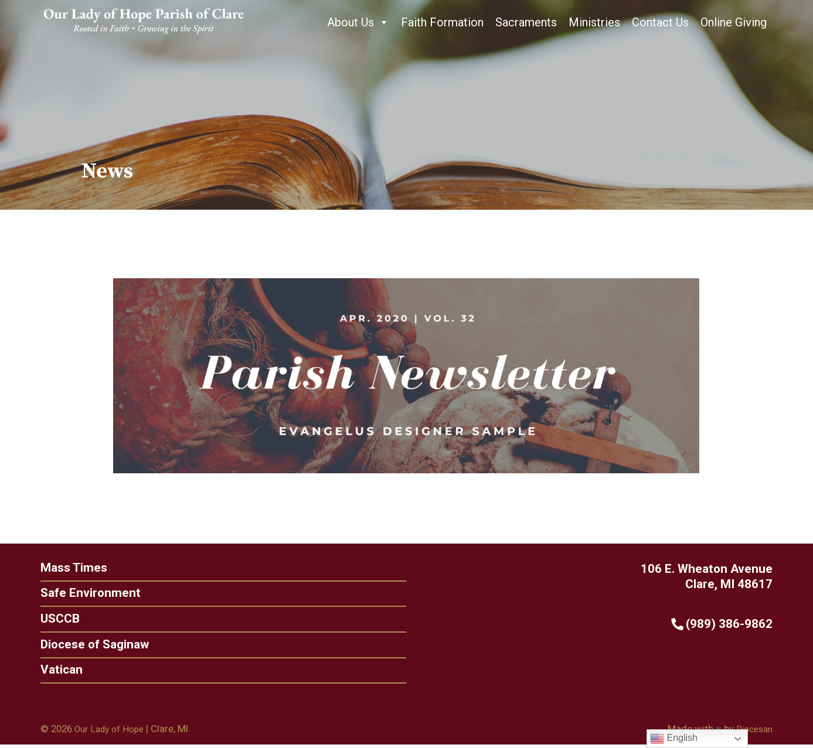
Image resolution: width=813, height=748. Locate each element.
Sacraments (526, 22)
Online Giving (733, 22)
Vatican (58, 672)
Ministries (594, 22)
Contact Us (660, 22)
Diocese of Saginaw (92, 646)
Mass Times (71, 568)
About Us (358, 22)
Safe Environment (87, 593)
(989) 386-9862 (725, 624)
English (674, 739)
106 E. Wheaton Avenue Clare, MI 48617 (709, 576)
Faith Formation (442, 22)
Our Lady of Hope (112, 731)
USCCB (56, 620)
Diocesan (752, 731)
